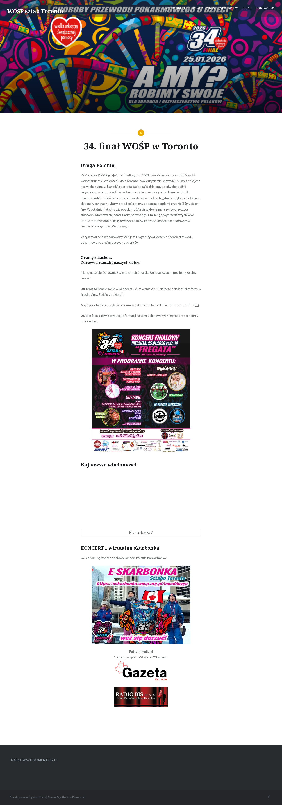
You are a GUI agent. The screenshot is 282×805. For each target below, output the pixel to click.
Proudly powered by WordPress (28, 797)
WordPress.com (76, 797)
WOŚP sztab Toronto (35, 11)
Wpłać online (176, 8)
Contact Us (265, 8)
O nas (246, 8)
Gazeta (120, 657)
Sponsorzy (229, 8)
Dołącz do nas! (203, 8)
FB (197, 305)
